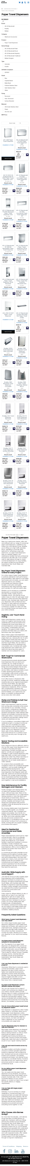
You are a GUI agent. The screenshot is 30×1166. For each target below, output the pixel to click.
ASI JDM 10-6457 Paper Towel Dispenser (8, 314)
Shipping (19, 1146)
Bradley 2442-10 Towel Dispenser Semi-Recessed (8, 514)
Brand (3, 23)
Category (4, 34)
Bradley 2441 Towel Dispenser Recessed (22, 449)
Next (22, 534)
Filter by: (5, 19)
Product (4, 40)
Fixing (3, 93)
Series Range (5, 46)
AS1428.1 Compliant (7, 69)
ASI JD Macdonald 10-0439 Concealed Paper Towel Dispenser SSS (22, 178)
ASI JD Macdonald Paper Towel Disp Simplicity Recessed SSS (22, 281)
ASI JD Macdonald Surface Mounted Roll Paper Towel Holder (22, 315)
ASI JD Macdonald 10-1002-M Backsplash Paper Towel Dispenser (8, 248)
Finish (3, 75)
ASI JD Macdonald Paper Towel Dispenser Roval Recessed (8, 281)
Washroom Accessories (10, 8)
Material (4, 104)
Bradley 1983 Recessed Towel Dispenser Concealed (8, 384)
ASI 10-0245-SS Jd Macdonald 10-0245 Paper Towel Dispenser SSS (8, 177)
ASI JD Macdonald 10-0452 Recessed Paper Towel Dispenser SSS (8, 212)
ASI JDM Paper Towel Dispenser (8, 140)
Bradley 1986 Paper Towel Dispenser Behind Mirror (22, 384)
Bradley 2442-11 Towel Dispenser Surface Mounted (22, 514)
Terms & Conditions (9, 1146)
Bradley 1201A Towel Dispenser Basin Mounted (8, 350)
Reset (3, 21)
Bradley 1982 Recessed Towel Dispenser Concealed (22, 350)
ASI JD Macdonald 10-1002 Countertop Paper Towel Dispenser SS (22, 213)
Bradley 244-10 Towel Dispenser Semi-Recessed (22, 417)
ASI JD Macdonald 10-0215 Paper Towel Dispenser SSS (22, 142)
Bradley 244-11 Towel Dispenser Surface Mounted (8, 449)
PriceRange (15, 115)
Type (3, 61)
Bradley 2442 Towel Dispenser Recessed (22, 482)
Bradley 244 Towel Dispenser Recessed (8, 417)
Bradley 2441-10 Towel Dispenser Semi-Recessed (8, 482)
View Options (8, 158)
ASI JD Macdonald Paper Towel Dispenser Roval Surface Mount (22, 248)
